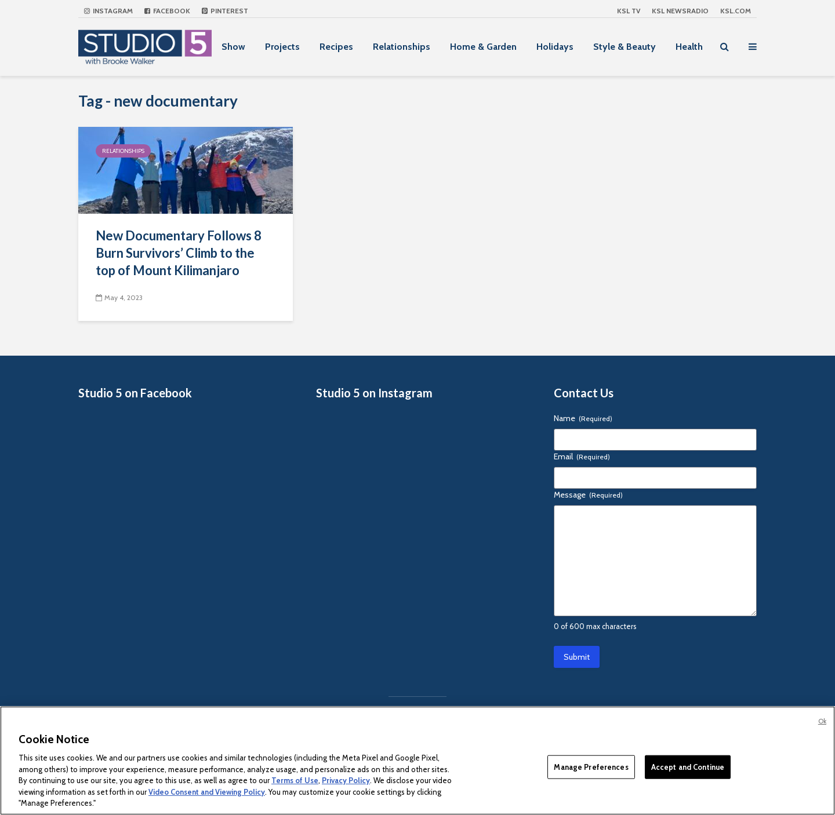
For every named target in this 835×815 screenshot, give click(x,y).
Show (233, 46)
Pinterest (225, 10)
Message (588, 494)
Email (582, 456)
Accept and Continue (687, 766)
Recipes (336, 46)
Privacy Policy (346, 780)
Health (689, 46)
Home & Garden (483, 46)
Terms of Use (294, 780)
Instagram (108, 10)
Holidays (554, 46)
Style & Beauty (624, 46)
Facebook (167, 10)
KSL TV (628, 10)
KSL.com (735, 10)
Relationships (401, 46)
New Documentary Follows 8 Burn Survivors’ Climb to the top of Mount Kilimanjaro (179, 253)
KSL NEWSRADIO (680, 10)
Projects (282, 46)
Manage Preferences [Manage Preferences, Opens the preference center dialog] (591, 766)
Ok (822, 721)
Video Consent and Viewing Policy (206, 791)
